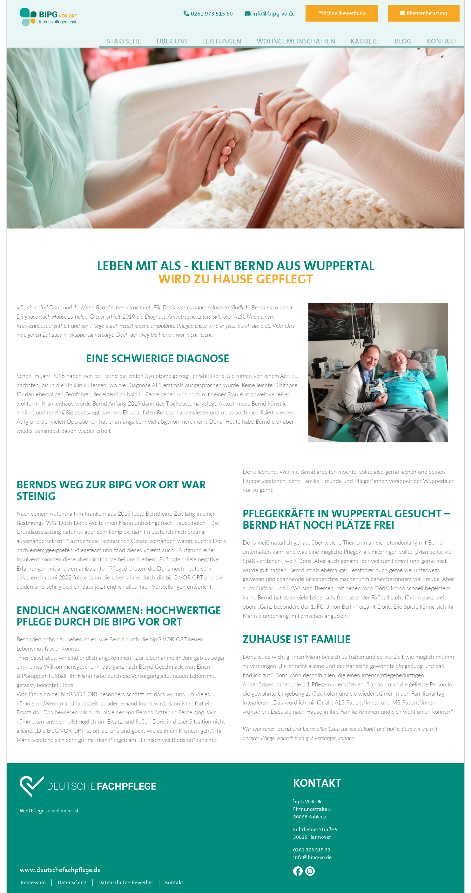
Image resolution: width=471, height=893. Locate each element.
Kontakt (442, 41)
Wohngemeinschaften (296, 41)
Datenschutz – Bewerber (125, 882)
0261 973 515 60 (208, 13)
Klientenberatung (423, 13)
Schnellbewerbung (342, 13)
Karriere (365, 41)
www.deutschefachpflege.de (60, 870)
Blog (403, 41)
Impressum (33, 882)
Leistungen (222, 41)
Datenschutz (72, 882)
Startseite (124, 41)
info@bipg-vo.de (270, 13)
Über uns (172, 41)
